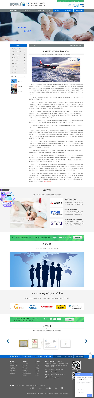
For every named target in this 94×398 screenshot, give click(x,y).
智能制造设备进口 (79, 10)
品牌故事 (37, 367)
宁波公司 (37, 373)
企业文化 (37, 365)
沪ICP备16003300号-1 (63, 393)
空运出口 (34, 10)
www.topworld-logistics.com (53, 377)
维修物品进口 (12, 368)
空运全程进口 (23, 10)
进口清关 (29, 10)
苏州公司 (37, 375)
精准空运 (20, 81)
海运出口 (40, 10)
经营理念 (37, 368)
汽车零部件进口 (68, 10)
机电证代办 (25, 368)
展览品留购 (25, 375)
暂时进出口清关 (13, 367)
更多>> (25, 76)
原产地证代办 (25, 370)
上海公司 (37, 370)
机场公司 (37, 371)
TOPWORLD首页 (14, 10)
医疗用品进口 (58, 10)
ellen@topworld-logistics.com (53, 376)
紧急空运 (20, 86)
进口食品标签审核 (26, 371)
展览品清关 (20, 91)
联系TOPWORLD (47, 10)
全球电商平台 (61, 1)
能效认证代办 (25, 367)
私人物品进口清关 (13, 363)
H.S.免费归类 (25, 363)
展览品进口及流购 (13, 365)
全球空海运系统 (71, 1)
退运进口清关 (12, 370)
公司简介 (37, 363)
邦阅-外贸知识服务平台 (27, 385)
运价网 (19, 385)
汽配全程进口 (12, 371)
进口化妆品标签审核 (27, 373)
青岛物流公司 (35, 385)
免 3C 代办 (25, 365)
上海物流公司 (42, 385)
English (78, 1)
